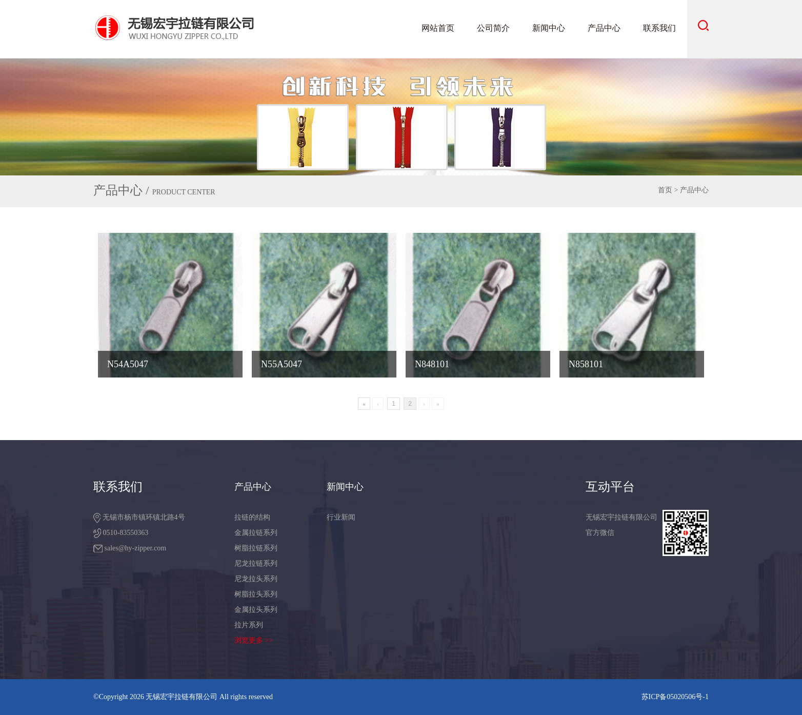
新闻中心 (548, 28)
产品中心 (604, 28)
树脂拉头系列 (255, 594)
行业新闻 (341, 517)
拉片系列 (248, 625)
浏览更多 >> (253, 640)
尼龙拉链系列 (255, 563)
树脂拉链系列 (255, 548)
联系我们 (659, 28)
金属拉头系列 (255, 609)
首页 (665, 190)
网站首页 (438, 28)
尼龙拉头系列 (255, 579)
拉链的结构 (252, 517)
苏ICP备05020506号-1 (675, 697)
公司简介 (493, 28)
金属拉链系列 (255, 533)
